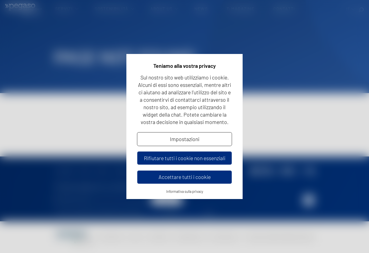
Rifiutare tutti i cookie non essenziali (184, 158)
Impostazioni (184, 139)
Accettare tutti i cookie (185, 177)
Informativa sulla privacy (184, 191)
